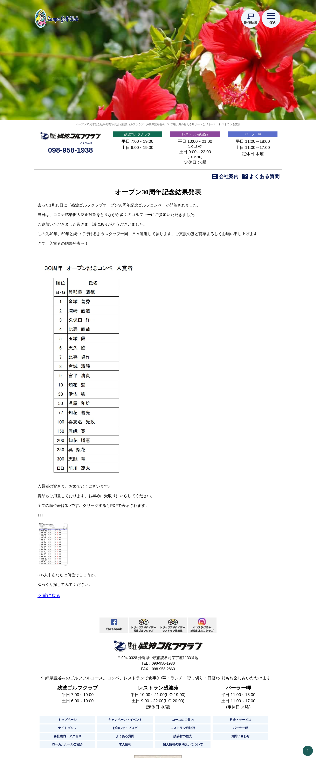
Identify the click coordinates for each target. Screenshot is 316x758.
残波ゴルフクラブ (137, 224)
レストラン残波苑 (195, 224)
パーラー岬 (252, 224)
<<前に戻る (48, 700)
